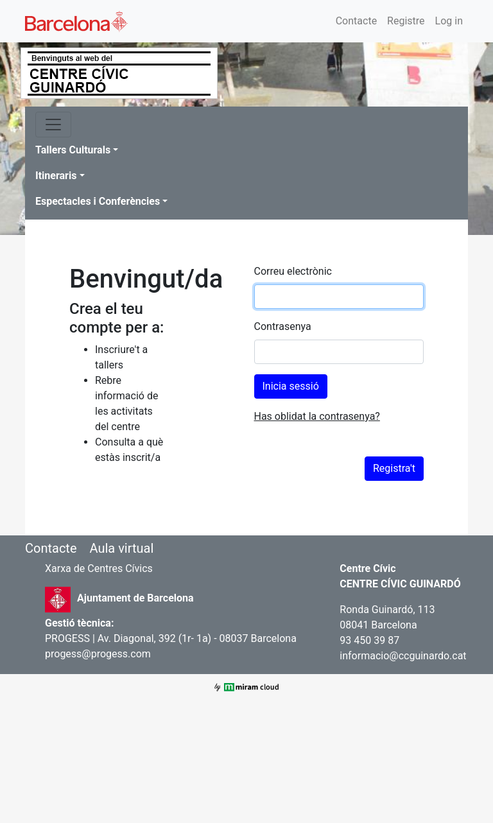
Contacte (356, 21)
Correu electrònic (293, 271)
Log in (449, 21)
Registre (405, 21)
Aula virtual (121, 548)
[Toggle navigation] (53, 124)
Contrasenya (282, 326)
